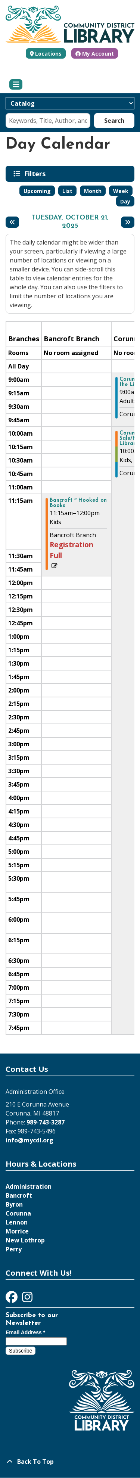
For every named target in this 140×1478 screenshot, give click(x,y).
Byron (14, 1204)
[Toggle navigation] (15, 84)
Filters (36, 173)
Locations (48, 53)
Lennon (17, 1222)
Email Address (25, 1332)
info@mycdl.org (29, 1140)
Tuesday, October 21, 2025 (70, 222)
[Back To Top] (70, 1461)
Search (114, 120)
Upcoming (37, 191)
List (67, 191)
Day (125, 201)
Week (120, 191)
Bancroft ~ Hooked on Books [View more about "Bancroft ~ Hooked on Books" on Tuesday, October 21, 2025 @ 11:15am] (78, 503)
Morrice (17, 1231)
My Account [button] (94, 53)
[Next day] (127, 222)
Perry (14, 1249)
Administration (29, 1186)
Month (93, 191)
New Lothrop (25, 1240)
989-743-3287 (46, 1122)
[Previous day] (12, 222)
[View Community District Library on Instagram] (27, 1299)
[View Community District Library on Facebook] (12, 1299)
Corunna (18, 1213)
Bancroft (19, 1195)
